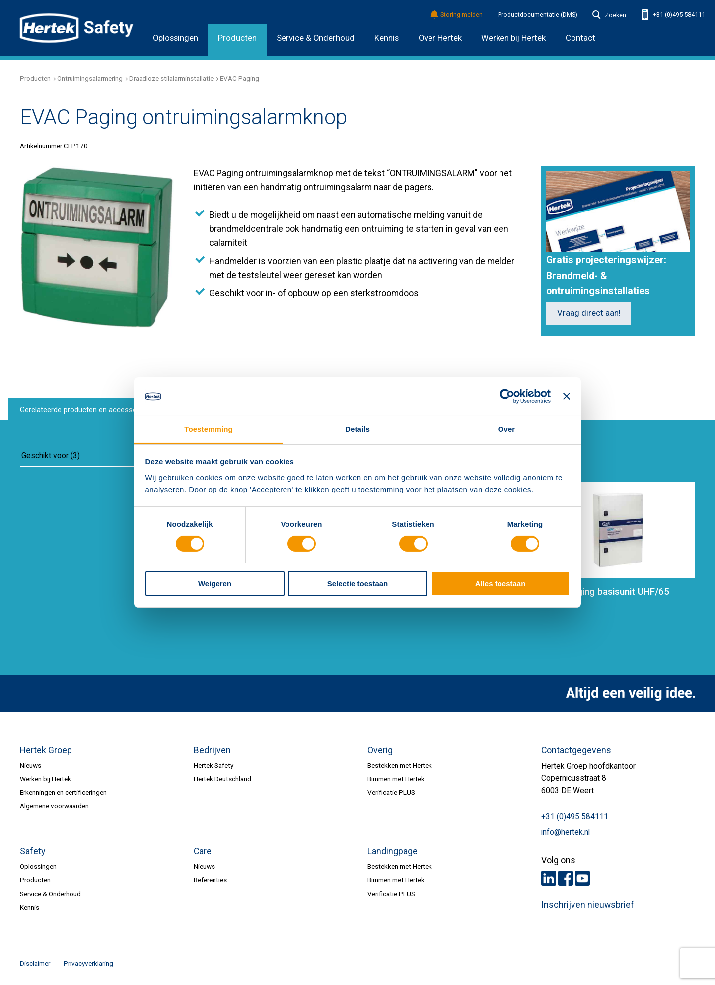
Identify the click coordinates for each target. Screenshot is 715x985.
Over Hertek (440, 38)
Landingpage (392, 851)
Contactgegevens (576, 750)
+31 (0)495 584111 (673, 15)
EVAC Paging (239, 78)
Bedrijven (212, 750)
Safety (32, 851)
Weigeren (214, 583)
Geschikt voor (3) (50, 455)
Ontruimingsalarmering (90, 78)
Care (203, 851)
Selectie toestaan (357, 583)
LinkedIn (548, 878)
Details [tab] (357, 429)
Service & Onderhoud (316, 38)
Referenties (210, 880)
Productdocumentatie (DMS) (537, 15)
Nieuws (30, 765)
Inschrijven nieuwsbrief (587, 905)
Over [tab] (506, 429)
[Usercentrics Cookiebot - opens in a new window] (507, 396)
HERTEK (76, 28)
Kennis (386, 38)
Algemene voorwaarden (54, 806)
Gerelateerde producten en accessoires (84, 409)
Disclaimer (35, 963)
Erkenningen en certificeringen (63, 792)
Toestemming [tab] (208, 429)
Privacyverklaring (88, 963)
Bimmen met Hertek (396, 779)
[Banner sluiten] (566, 396)
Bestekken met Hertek (399, 765)
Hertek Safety (213, 765)
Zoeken (609, 15)
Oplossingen (175, 38)
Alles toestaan (500, 583)
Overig (380, 750)
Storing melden (457, 15)
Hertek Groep (46, 750)
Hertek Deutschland (222, 779)
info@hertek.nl (565, 832)
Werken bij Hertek (45, 779)
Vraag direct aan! (589, 313)
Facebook (565, 878)
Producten (237, 38)
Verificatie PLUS (391, 792)
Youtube (582, 878)
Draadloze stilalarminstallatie (171, 78)
